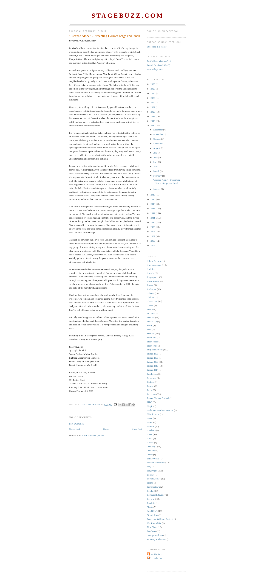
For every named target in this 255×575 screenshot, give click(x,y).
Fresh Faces (152, 341)
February (157, 175)
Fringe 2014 (152, 370)
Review (150, 499)
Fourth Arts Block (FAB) (158, 65)
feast (149, 329)
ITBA (149, 402)
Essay (149, 325)
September (158, 143)
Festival (150, 333)
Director (151, 317)
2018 (153, 121)
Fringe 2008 (152, 357)
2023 (153, 98)
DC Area (151, 313)
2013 (153, 208)
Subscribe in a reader (156, 46)
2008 (153, 231)
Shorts (150, 507)
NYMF (150, 442)
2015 (153, 199)
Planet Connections (156, 462)
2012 (153, 213)
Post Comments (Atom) (93, 435)
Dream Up (152, 321)
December (158, 129)
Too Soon (151, 531)
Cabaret (150, 293)
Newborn (151, 430)
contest (150, 305)
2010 (153, 222)
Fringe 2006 (152, 353)
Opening (151, 450)
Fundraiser (152, 374)
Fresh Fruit (152, 345)
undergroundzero (155, 535)
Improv (150, 386)
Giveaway (151, 378)
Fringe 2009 (152, 362)
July (155, 152)
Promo (150, 482)
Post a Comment (76, 423)
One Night (152, 446)
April (156, 166)
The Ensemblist (154, 523)
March (156, 171)
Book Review (153, 281)
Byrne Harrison (155, 554)
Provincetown (153, 486)
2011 (153, 217)
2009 (153, 227)
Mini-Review (153, 414)
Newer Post (74, 429)
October (157, 139)
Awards (150, 273)
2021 (153, 107)
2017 (153, 125)
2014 (153, 204)
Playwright (152, 470)
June (155, 157)
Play (149, 466)
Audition (151, 269)
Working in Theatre (156, 539)
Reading (151, 491)
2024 (153, 93)
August (157, 148)
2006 (153, 240)
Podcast (150, 474)
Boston (150, 285)
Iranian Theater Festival (158, 398)
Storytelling (152, 515)
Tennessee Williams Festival (160, 519)
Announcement (154, 265)
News (149, 434)
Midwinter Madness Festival (160, 410)
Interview (151, 394)
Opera (150, 454)
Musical (150, 426)
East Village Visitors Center (159, 61)
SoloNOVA (152, 511)
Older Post (137, 429)
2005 (153, 245)
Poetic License (153, 478)
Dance (150, 309)
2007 (153, 236)
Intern (149, 390)
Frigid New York (155, 349)
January (157, 189)
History (150, 382)
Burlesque (151, 289)
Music (150, 422)
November (158, 134)
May (155, 162)
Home (106, 429)
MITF (149, 418)
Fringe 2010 (152, 365)
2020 (153, 111)
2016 (153, 194)
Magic (150, 406)
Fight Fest (151, 337)
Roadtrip (151, 503)
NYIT (149, 438)
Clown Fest (152, 301)
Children (151, 297)
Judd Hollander (155, 558)
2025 (153, 88)
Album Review (154, 261)
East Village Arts (155, 69)
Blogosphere (153, 277)
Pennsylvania (153, 458)
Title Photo (152, 527)
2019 (153, 116)
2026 (153, 84)
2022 (153, 102)
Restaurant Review (156, 494)
